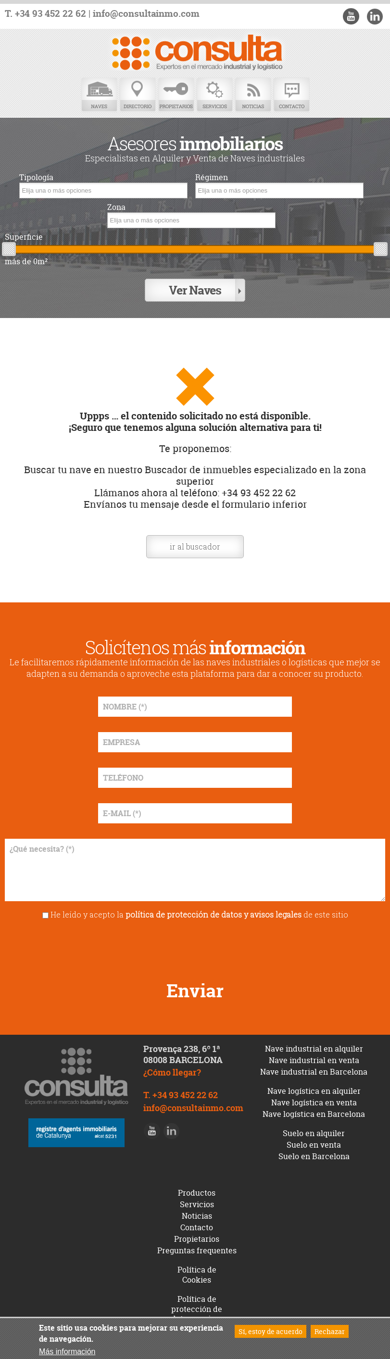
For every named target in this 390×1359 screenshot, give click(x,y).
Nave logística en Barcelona (314, 1114)
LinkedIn (374, 16)
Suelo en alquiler (314, 1133)
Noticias (253, 94)
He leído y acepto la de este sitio (199, 914)
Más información (67, 1351)
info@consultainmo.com (146, 14)
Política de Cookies (196, 1274)
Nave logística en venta (314, 1102)
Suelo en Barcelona (314, 1156)
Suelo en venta (314, 1144)
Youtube (351, 16)
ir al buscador (195, 546)
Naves (99, 94)
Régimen (211, 177)
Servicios (214, 94)
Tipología (36, 177)
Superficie (24, 237)
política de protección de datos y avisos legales (214, 914)
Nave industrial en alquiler (314, 1048)
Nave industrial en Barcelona (313, 1071)
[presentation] (195, 947)
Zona (116, 207)
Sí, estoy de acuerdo (270, 1331)
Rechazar (330, 1331)
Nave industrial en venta (314, 1060)
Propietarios (176, 94)
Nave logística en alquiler (314, 1091)
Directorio (137, 94)
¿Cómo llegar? (172, 1072)
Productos (196, 1193)
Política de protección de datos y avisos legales (197, 1314)
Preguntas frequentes (197, 1250)
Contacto (291, 94)
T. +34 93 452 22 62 (45, 14)
